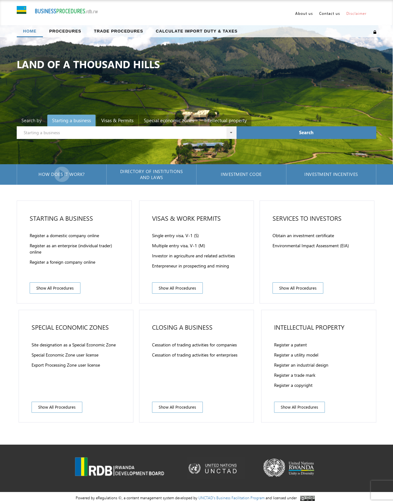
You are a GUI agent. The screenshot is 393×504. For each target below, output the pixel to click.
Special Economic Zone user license (65, 355)
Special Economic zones (70, 327)
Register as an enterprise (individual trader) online (71, 249)
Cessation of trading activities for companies (194, 345)
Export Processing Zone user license (66, 365)
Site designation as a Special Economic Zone (74, 345)
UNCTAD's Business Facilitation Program (231, 497)
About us (304, 13)
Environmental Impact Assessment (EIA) (311, 246)
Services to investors (307, 218)
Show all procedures (55, 288)
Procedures (65, 31)
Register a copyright (293, 385)
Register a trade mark (294, 375)
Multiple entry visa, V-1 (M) (178, 246)
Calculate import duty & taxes (197, 31)
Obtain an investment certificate (303, 235)
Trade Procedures (118, 31)
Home (30, 31)
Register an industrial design (301, 365)
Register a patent (290, 345)
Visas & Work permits (186, 218)
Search (306, 132)
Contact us (329, 13)
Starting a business (71, 120)
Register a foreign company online (62, 262)
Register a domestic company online (64, 235)
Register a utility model (296, 355)
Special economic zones (169, 120)
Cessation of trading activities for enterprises (195, 355)
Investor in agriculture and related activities (193, 256)
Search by (31, 120)
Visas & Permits (117, 120)
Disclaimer (356, 13)
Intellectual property (225, 120)
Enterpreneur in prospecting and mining (190, 266)
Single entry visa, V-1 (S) (175, 235)
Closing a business (182, 327)
